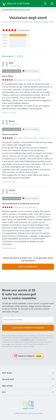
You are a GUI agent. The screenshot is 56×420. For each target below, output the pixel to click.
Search (45, 3)
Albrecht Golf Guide (18, 3)
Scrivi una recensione (28, 266)
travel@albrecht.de (27, 340)
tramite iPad (45, 138)
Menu (52, 3)
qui (9, 344)
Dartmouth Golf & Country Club (17, 9)
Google (13, 113)
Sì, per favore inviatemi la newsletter (28, 327)
